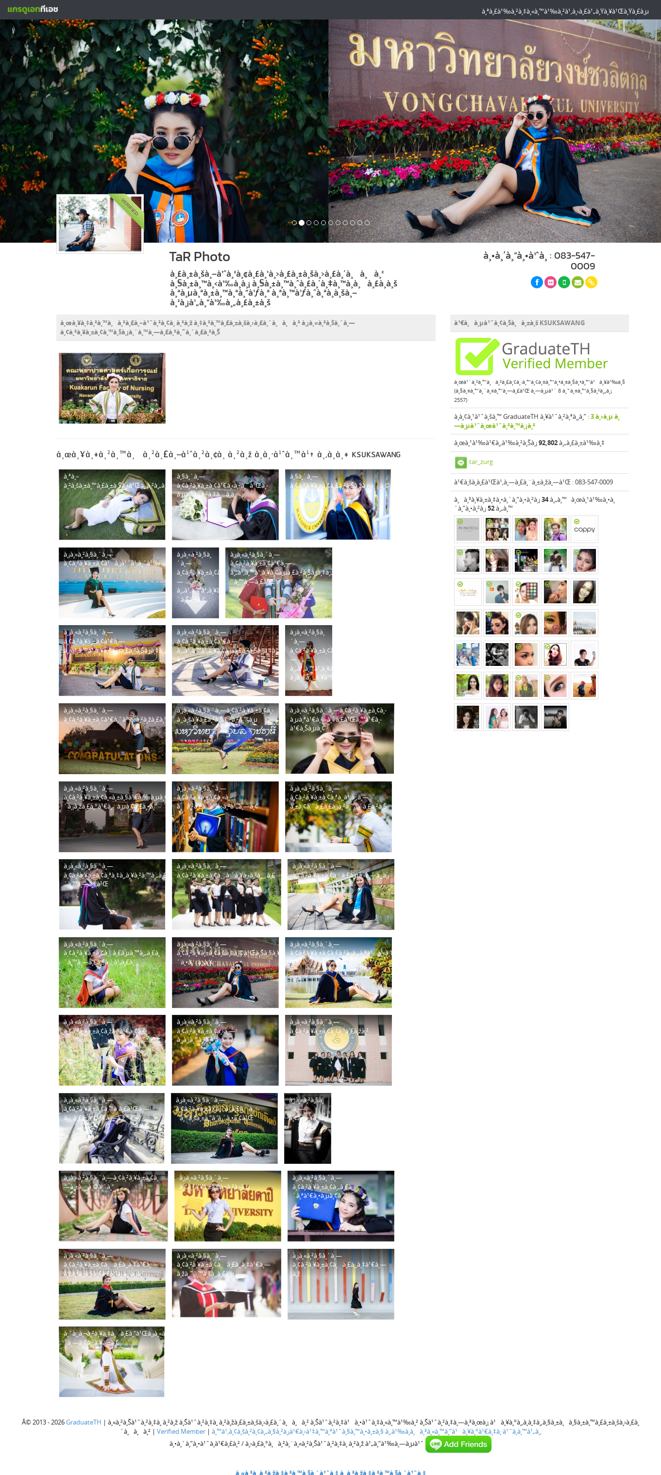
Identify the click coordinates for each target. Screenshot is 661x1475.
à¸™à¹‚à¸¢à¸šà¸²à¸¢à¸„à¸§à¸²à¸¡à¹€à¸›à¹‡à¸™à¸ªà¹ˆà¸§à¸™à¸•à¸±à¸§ (298, 1431)
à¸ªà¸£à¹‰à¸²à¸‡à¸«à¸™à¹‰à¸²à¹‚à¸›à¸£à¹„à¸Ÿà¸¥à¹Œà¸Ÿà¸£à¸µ (565, 11)
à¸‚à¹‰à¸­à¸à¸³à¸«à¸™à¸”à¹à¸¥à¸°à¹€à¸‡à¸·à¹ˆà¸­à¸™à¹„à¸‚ (463, 1431)
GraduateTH (84, 1422)
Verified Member (181, 1431)
